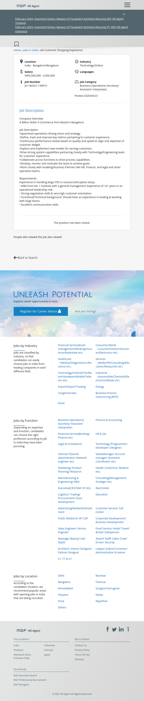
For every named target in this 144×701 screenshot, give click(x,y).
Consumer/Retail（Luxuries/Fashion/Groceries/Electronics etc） (112, 348)
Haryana (63, 594)
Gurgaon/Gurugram (108, 588)
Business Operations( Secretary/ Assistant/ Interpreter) (71, 423)
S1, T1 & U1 (65, 559)
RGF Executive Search (25, 675)
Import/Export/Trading (72, 386)
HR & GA (101, 434)
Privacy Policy (82, 650)
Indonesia (49, 645)
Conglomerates (67, 393)
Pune (61, 601)
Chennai (101, 582)
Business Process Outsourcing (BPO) (107, 394)
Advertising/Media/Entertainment (75, 510)
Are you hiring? (85, 311)
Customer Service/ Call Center (109, 510)
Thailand (18, 650)
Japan (47, 654)
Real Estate (102, 488)
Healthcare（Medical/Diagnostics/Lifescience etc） (75, 362)
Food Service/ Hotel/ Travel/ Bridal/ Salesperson (112, 530)
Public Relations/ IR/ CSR (73, 518)
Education (102, 494)
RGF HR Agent (21, 684)
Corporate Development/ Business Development (111, 520)
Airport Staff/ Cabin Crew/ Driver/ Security (111, 540)
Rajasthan (102, 601)
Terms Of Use (82, 654)
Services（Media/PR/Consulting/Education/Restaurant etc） (113, 362)
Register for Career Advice (40, 311)
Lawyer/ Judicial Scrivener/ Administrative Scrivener (112, 550)
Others (62, 607)
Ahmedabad (65, 588)
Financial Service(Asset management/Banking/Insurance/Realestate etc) (75, 348)
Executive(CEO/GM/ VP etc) (74, 488)
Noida (99, 594)
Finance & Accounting (109, 420)
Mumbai (101, 575)
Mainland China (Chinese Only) (22, 656)
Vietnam (48, 650)
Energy (100, 386)
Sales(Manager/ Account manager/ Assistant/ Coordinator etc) (110, 457)
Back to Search (28, 258)
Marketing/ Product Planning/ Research (70, 469)
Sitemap (79, 659)
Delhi (61, 575)
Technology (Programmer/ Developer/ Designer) (112, 445)
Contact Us (81, 645)
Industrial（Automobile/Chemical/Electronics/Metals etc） (112, 376)
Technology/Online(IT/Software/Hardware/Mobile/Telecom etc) (75, 376)
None (61, 403)
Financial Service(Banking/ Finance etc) (74, 435)
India (16, 645)
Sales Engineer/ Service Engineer (72, 530)
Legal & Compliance (70, 444)
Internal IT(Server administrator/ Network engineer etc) (72, 457)
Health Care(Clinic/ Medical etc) (112, 469)
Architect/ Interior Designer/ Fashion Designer (75, 550)
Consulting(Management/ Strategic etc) (111, 479)
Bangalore (64, 582)
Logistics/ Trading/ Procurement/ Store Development (70, 498)
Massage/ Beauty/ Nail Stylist (71, 540)
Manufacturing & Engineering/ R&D (69, 479)
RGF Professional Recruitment (30, 680)
